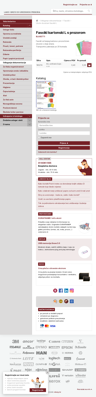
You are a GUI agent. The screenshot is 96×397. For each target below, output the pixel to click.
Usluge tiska (8, 30)
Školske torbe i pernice (13, 112)
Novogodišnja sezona (12, 104)
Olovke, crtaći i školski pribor (16, 79)
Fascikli (67, 21)
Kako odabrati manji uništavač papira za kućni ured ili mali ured (64, 191)
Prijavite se (86, 4)
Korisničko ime (44, 122)
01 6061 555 (44, 163)
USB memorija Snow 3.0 (50, 243)
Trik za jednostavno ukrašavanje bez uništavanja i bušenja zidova (62, 204)
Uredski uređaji (9, 38)
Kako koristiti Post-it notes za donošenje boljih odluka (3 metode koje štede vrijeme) (61, 185)
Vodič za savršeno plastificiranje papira (54, 199)
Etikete (6, 54)
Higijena (6, 87)
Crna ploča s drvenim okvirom (53, 268)
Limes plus (27, 7)
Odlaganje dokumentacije (14, 63)
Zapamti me (45, 137)
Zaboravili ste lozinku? (47, 152)
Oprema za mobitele (12, 34)
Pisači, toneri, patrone (13, 46)
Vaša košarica (9, 21)
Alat (5, 95)
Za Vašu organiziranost (13, 67)
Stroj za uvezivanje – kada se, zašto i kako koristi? (59, 195)
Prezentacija (8, 83)
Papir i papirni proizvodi (13, 58)
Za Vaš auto (8, 100)
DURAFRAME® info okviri (50, 218)
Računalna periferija (12, 50)
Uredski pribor (9, 75)
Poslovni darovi (10, 108)
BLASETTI (40, 36)
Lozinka (41, 129)
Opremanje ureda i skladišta (15, 71)
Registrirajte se (70, 4)
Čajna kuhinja (9, 91)
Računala (7, 42)
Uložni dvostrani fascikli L (46, 23)
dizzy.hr (59, 392)
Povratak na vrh (83, 389)
